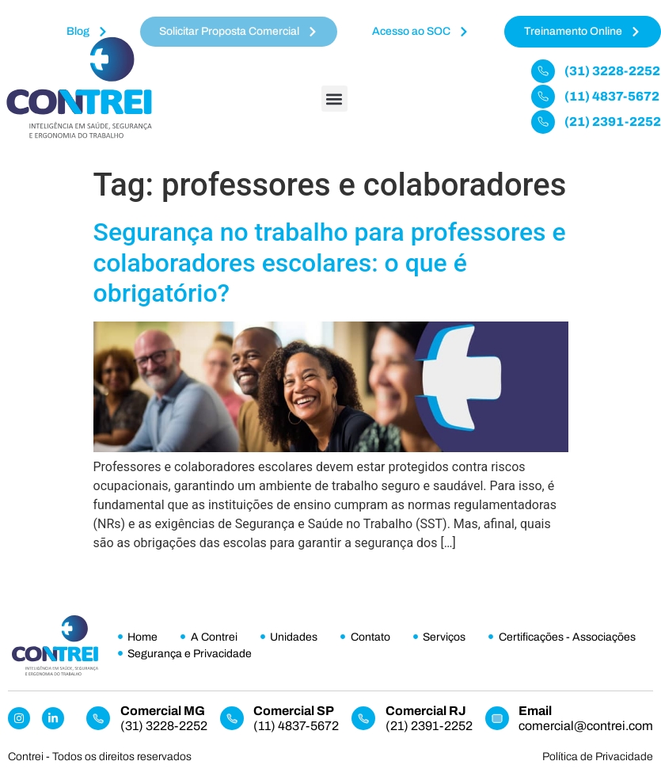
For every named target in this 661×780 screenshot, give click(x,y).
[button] (334, 99)
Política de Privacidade (597, 757)
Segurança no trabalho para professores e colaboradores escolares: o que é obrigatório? (329, 262)
